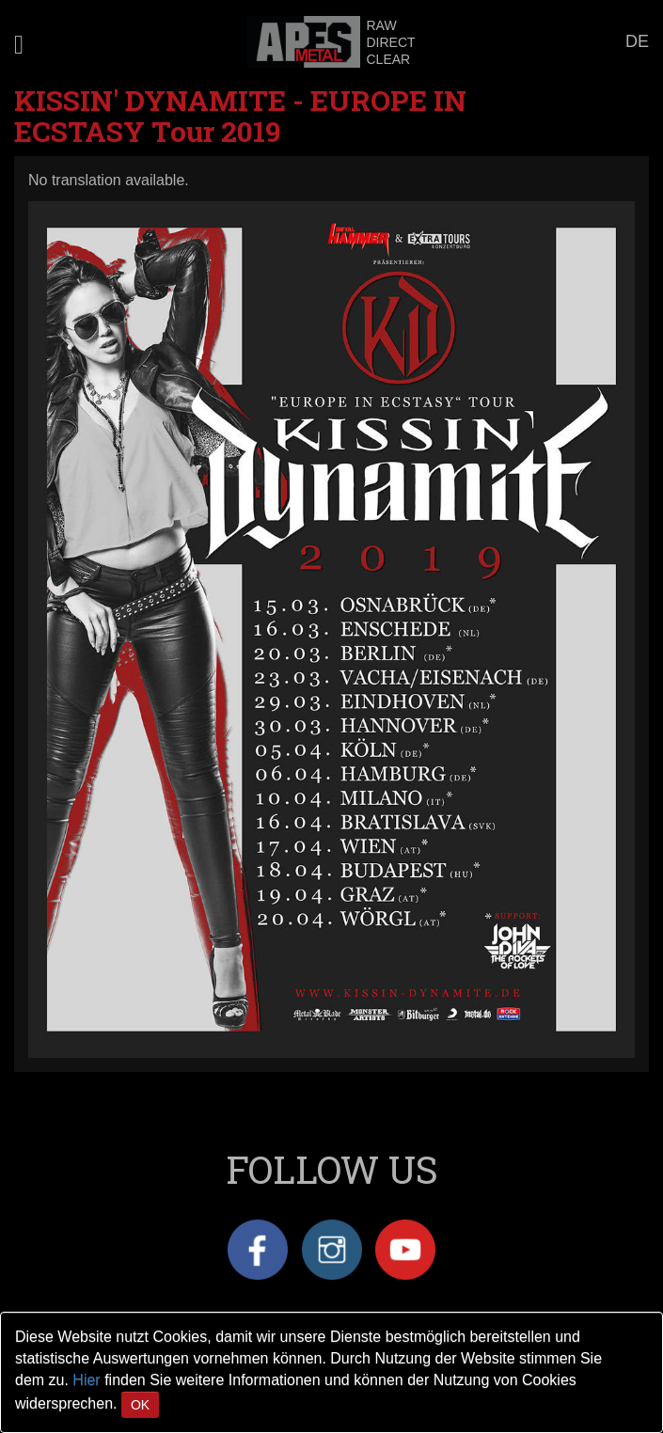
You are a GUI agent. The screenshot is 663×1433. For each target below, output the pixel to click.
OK (140, 1404)
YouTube (405, 1250)
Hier (86, 1380)
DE (637, 41)
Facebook (258, 1250)
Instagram (332, 1250)
